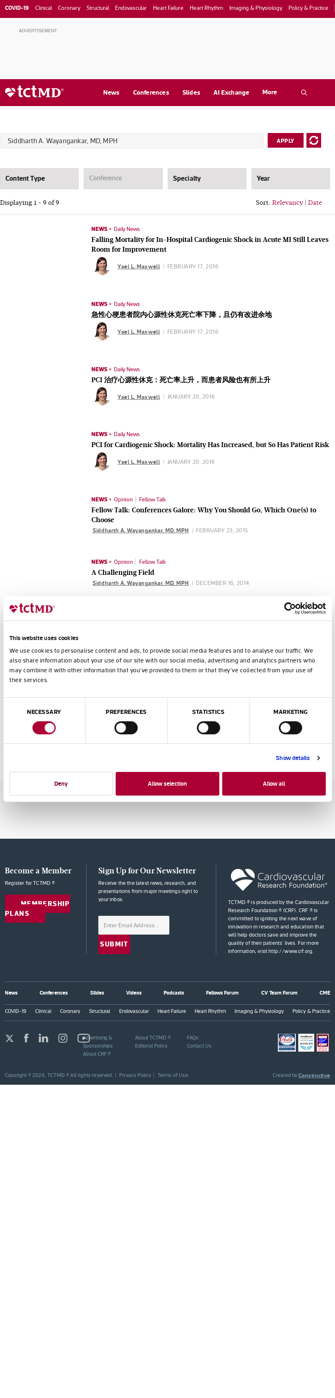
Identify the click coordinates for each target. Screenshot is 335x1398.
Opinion (123, 499)
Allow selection (167, 783)
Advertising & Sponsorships (98, 1042)
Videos (134, 993)
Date (315, 202)
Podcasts (174, 993)
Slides (191, 92)
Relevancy (287, 202)
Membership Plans (37, 909)
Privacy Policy (135, 1075)
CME (324, 993)
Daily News (127, 229)
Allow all (274, 783)
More (269, 92)
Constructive (314, 1075)
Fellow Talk (152, 499)
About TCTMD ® (153, 1038)
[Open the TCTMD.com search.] (304, 92)
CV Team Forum (279, 993)
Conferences (151, 92)
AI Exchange (231, 92)
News (111, 92)
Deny (61, 783)
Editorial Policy (151, 1046)
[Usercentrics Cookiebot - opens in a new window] (290, 608)
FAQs (192, 1038)
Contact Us (199, 1046)
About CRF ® (97, 1054)
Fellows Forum (222, 993)
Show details (293, 757)
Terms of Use (173, 1075)
